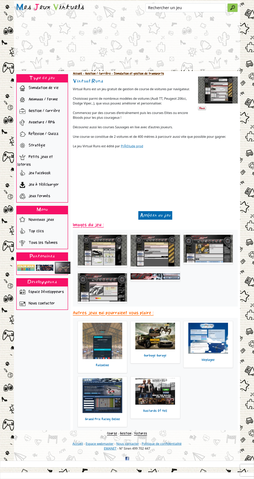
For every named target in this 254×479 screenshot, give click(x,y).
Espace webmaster (100, 444)
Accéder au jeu (155, 215)
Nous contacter (36, 304)
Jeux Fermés (33, 196)
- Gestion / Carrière (96, 74)
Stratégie (31, 146)
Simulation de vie (38, 88)
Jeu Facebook (34, 173)
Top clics (30, 232)
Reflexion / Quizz (38, 134)
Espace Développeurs (40, 292)
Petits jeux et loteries (35, 159)
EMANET (110, 448)
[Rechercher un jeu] (185, 7)
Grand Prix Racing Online (102, 419)
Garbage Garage (155, 355)
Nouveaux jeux (35, 220)
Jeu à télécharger (38, 185)
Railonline (102, 365)
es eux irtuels (50, 7)
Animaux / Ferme (37, 100)
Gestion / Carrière (38, 111)
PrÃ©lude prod (132, 146)
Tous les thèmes (37, 243)
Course (112, 433)
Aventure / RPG (36, 123)
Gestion (125, 433)
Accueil (77, 74)
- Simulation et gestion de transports (137, 74)
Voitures (140, 433)
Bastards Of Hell (155, 411)
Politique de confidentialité (162, 444)
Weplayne (208, 360)
